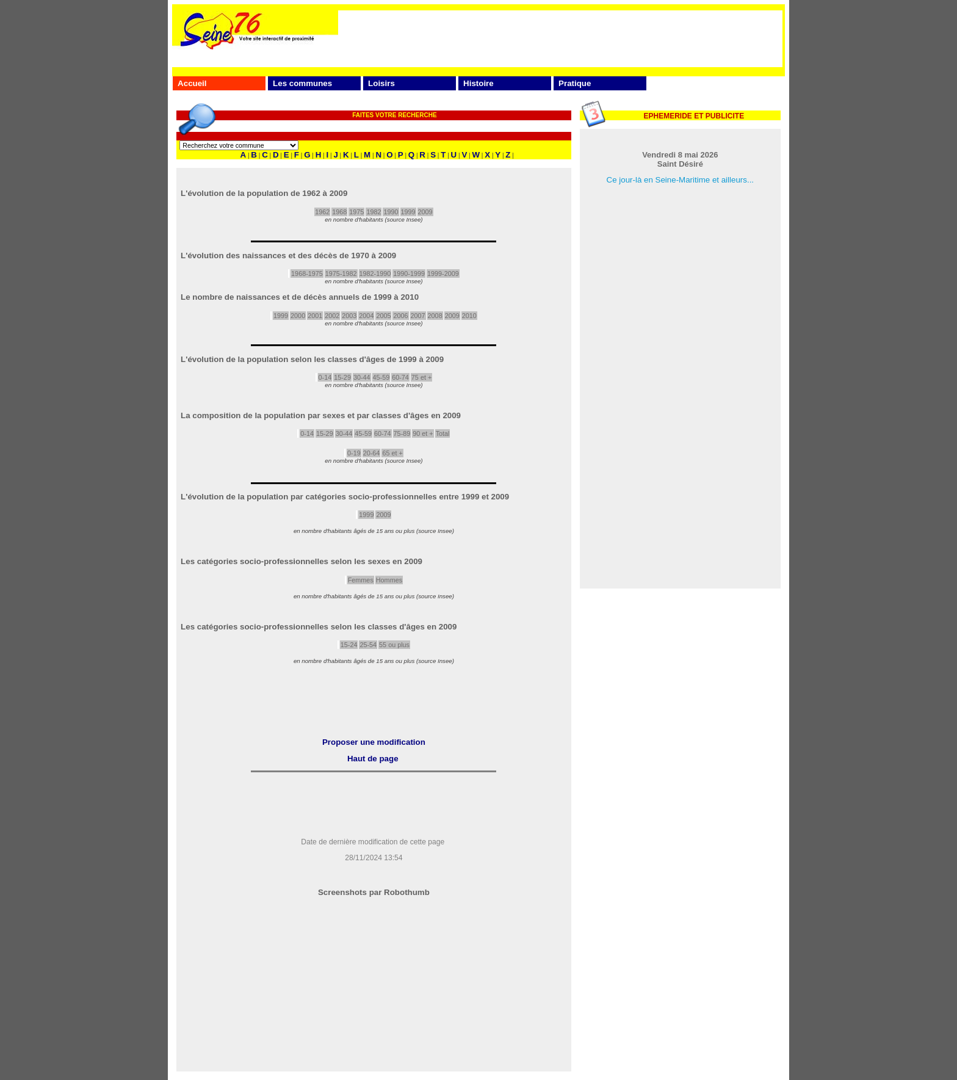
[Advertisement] (560, 37)
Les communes (302, 83)
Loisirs (381, 83)
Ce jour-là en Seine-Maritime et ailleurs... (680, 179)
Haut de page (373, 758)
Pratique (574, 83)
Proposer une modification (373, 742)
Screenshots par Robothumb (374, 892)
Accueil (192, 83)
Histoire (478, 83)
